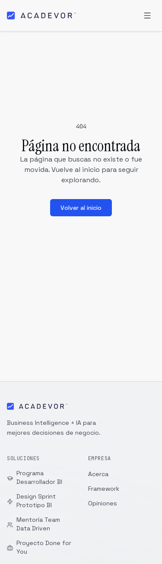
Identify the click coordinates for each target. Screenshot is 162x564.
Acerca (98, 474)
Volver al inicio (81, 208)
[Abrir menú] (147, 15)
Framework (103, 488)
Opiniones (102, 503)
